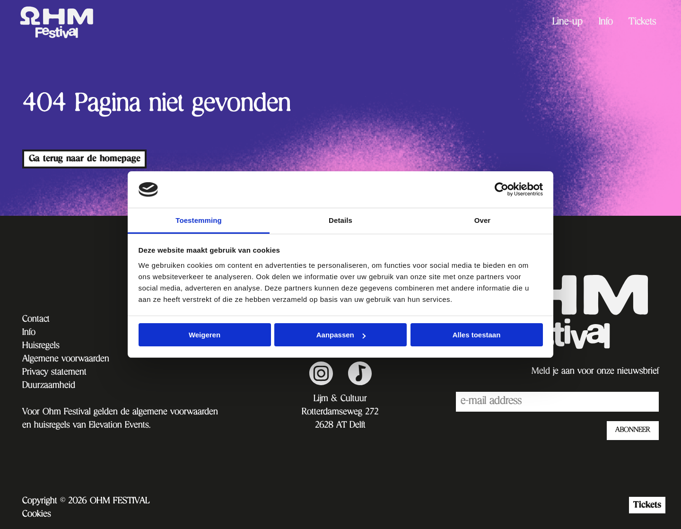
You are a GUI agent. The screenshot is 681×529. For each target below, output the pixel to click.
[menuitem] (567, 22)
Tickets (642, 23)
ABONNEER (632, 430)
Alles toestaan (477, 335)
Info (606, 23)
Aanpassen (341, 335)
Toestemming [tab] (198, 220)
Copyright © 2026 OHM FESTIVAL (85, 501)
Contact (36, 320)
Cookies (36, 515)
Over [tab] (482, 220)
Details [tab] (340, 220)
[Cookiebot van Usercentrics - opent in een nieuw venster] (501, 189)
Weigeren (204, 335)
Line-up (567, 23)
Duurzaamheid (48, 386)
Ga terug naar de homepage (84, 158)
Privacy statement (54, 373)
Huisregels (41, 346)
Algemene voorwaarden (65, 359)
